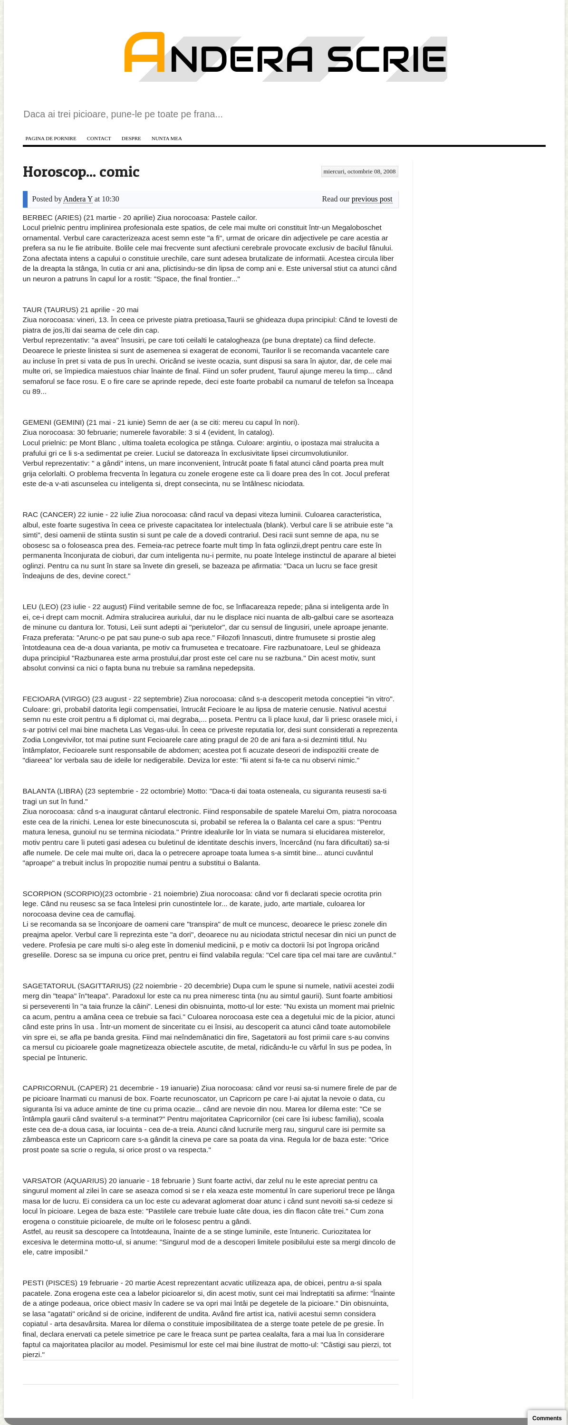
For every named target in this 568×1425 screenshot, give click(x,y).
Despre (131, 138)
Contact (99, 138)
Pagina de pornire (51, 138)
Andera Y (77, 199)
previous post (372, 199)
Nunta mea (167, 138)
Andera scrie (284, 59)
